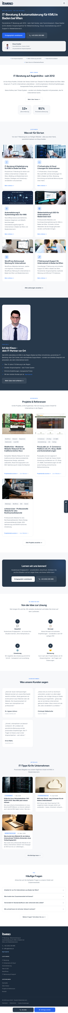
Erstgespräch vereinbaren (13, 35)
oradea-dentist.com (10, 714)
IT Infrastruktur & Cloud (9, 963)
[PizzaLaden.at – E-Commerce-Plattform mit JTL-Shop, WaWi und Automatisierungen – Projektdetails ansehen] (50, 424)
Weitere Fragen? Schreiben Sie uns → (34, 917)
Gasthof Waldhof (42, 714)
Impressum (5, 1003)
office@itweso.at (8, 948)
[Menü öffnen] (64, 3)
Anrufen (23, 1010)
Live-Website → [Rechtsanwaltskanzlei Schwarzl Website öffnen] (24, 533)
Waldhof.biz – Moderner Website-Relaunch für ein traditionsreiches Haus (14, 449)
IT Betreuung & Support (9, 974)
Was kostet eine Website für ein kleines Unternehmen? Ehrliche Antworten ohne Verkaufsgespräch (17, 838)
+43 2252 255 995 (36, 35)
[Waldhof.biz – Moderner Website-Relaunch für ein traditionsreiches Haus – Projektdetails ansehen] (17, 424)
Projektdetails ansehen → (11, 474)
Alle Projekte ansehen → (34, 543)
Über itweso (5, 986)
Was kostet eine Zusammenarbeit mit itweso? (18, 897)
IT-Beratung (5, 960)
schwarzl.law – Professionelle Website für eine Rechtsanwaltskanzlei (16, 511)
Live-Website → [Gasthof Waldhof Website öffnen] (24, 474)
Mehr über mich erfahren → (14, 381)
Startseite (5, 983)
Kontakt (4, 991)
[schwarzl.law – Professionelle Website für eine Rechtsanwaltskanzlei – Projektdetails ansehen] (17, 489)
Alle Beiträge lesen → (34, 856)
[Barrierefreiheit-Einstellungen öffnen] (66, 506)
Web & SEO (5, 968)
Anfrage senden (45, 1010)
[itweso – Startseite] (7, 3)
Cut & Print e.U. (9, 743)
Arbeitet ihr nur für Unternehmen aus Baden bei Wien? (21, 890)
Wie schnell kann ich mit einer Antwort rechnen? (19, 909)
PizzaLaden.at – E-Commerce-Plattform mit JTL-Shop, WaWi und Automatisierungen (49, 449)
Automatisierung (7, 965)
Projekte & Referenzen (8, 988)
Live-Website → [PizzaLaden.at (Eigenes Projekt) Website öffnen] (56, 474)
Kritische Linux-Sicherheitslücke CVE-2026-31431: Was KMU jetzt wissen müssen (16, 801)
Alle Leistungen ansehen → (34, 288)
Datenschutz (13, 1003)
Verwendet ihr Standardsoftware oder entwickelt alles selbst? (24, 903)
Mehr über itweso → (34, 100)
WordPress (5, 971)
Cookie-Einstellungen (23, 1003)
